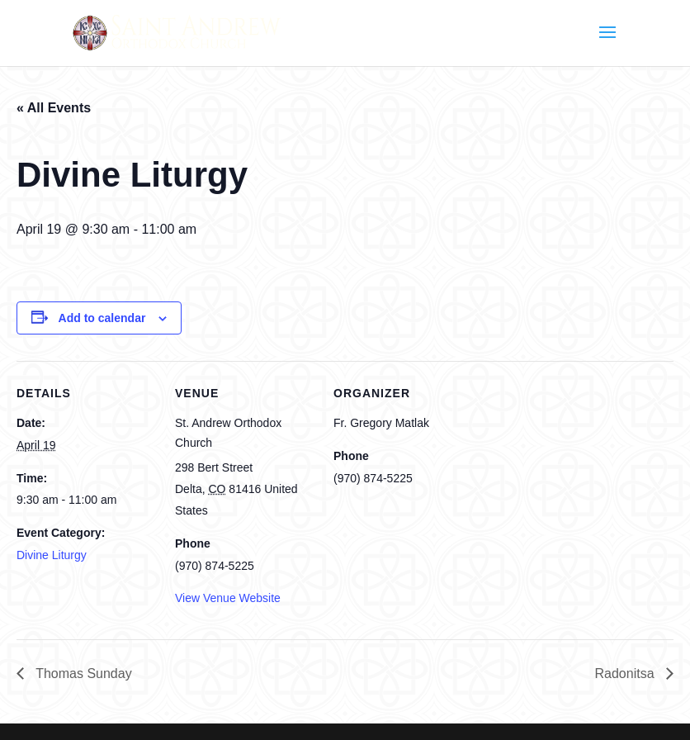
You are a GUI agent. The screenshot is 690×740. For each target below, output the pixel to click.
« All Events (54, 108)
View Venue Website (228, 598)
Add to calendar (102, 318)
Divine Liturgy (52, 555)
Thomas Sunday (82, 673)
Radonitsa (627, 673)
